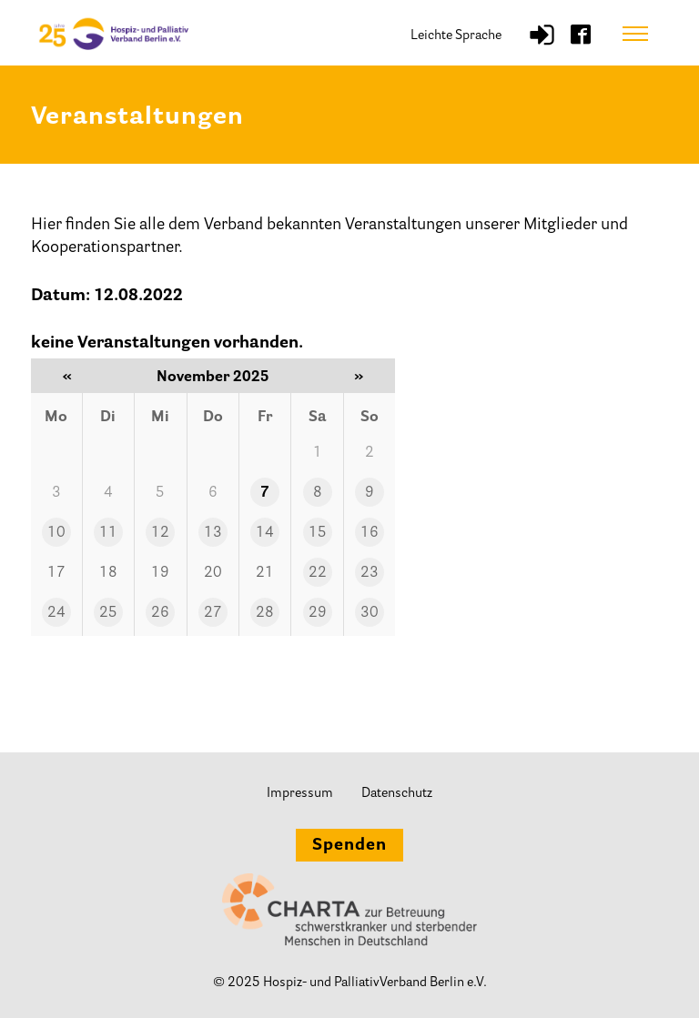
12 (160, 533)
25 (108, 613)
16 (369, 533)
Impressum (300, 794)
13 (213, 533)
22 (318, 573)
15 (318, 533)
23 (369, 573)
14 (265, 533)
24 (56, 613)
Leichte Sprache (455, 36)
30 (369, 613)
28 (265, 613)
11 (108, 533)
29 (318, 613)
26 (160, 613)
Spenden (349, 846)
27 (213, 613)
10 (56, 533)
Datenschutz (396, 794)
